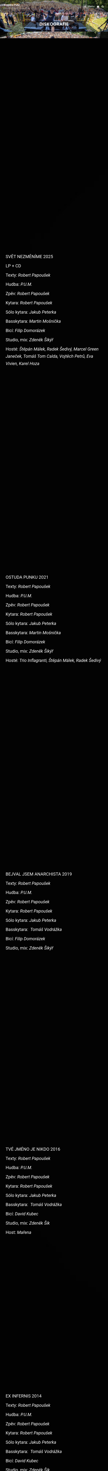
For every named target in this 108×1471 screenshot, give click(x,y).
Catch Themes (78, 1461)
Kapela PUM (12, 5)
